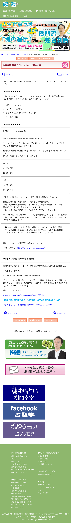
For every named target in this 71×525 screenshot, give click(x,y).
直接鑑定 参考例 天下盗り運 (21, 501)
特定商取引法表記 (44, 486)
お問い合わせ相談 (11, 16)
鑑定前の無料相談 (44, 476)
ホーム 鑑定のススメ (19, 458)
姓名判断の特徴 (9, 11)
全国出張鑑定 (16, 495)
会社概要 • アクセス (45, 466)
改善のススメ (35, 59)
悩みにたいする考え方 (19, 474)
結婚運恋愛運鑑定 (17, 487)
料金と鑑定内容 (26, 11)
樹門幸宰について (17, 509)
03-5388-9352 (53, 516)
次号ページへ (62, 74)
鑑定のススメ (20, 59)
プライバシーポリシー (46, 489)
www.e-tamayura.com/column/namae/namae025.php (23, 296)
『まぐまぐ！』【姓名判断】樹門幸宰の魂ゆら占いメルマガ (27, 305)
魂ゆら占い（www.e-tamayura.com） (31, 249)
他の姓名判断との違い (19, 469)
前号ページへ (8, 74)
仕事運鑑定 (15, 490)
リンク (40, 492)
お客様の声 (42, 463)
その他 (25, 16)
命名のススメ (51, 59)
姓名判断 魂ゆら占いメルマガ (17, 54)
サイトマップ (43, 495)
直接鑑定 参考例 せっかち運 (21, 503)
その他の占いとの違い (19, 466)
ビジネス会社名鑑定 (18, 492)
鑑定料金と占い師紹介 (19, 484)
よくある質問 (43, 458)
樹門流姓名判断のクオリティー (22, 471)
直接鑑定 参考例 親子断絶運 (21, 498)
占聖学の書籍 (43, 460)
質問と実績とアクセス (46, 11)
